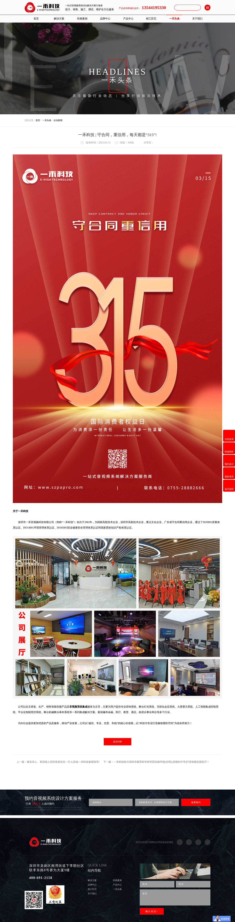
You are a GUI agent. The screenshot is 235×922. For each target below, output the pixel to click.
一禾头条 (174, 18)
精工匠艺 (151, 18)
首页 (36, 18)
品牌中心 (105, 18)
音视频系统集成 (78, 706)
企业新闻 (58, 120)
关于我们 (197, 18)
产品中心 (128, 18)
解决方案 (59, 18)
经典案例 (82, 18)
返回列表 (117, 741)
